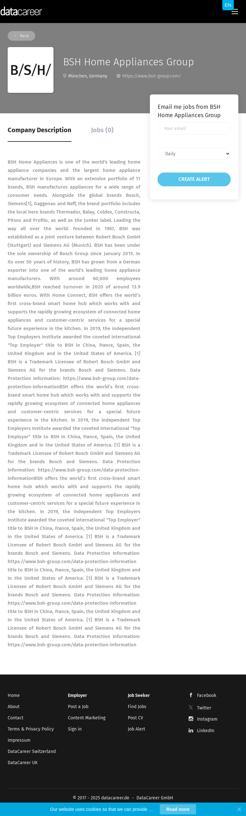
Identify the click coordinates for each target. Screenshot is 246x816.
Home (14, 695)
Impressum (19, 740)
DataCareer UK (22, 762)
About (14, 706)
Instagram (207, 719)
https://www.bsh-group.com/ (151, 76)
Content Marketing (86, 718)
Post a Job (78, 706)
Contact (15, 718)
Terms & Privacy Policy (31, 729)
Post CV (135, 718)
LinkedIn (205, 730)
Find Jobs (137, 706)
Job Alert (136, 729)
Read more (177, 809)
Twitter (204, 708)
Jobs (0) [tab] (102, 130)
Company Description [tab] (39, 130)
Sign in (75, 729)
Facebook (206, 695)
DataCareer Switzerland (32, 751)
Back (24, 36)
